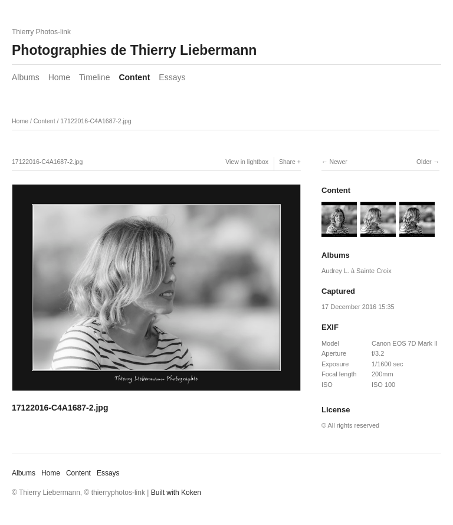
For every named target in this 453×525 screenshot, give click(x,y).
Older (424, 161)
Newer (338, 161)
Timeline (94, 77)
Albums (26, 77)
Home (59, 77)
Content (134, 77)
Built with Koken (176, 492)
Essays (172, 77)
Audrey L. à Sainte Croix (356, 270)
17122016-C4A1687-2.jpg (95, 120)
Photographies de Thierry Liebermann (134, 50)
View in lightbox (246, 161)
